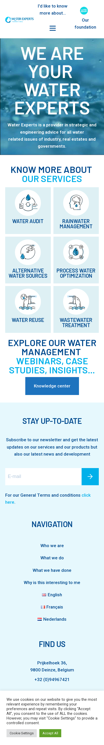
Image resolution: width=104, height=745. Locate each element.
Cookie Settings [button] (22, 733)
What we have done (52, 570)
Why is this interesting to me (52, 582)
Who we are (52, 545)
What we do (52, 557)
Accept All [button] (50, 733)
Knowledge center (52, 385)
